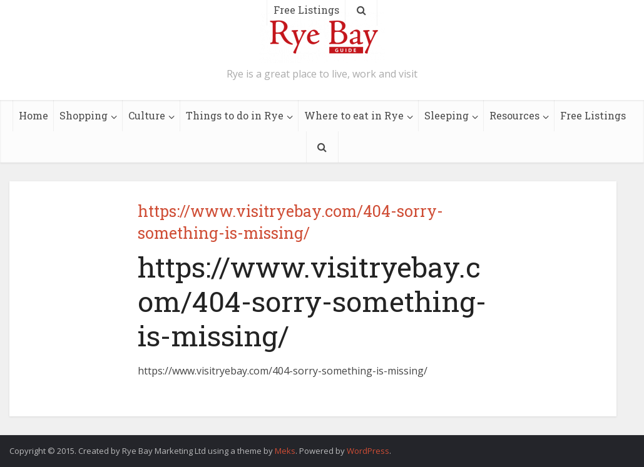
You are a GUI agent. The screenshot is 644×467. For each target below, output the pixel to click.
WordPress (368, 450)
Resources (514, 115)
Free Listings (593, 115)
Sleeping (446, 115)
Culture (146, 115)
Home (33, 115)
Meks (285, 450)
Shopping (83, 115)
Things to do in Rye (235, 115)
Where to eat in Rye (354, 115)
